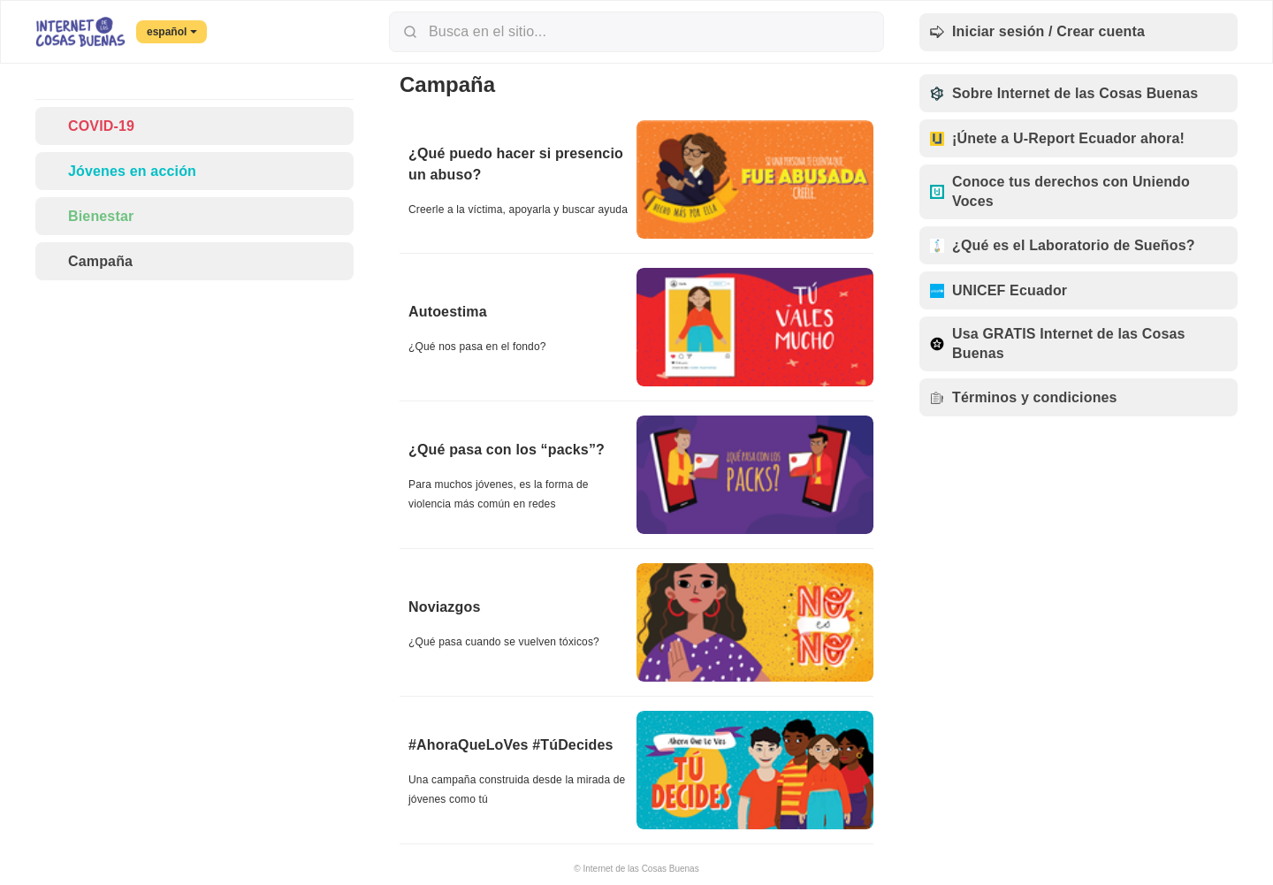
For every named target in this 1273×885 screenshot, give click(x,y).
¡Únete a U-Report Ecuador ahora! (1057, 138)
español (172, 32)
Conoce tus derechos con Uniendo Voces (1060, 191)
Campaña (89, 261)
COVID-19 (90, 126)
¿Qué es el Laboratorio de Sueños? (1062, 245)
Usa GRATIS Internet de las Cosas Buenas (1057, 343)
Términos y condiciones (1023, 397)
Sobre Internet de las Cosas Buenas (1064, 93)
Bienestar (89, 216)
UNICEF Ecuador (998, 290)
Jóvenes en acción (121, 171)
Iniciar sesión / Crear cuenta (1037, 32)
